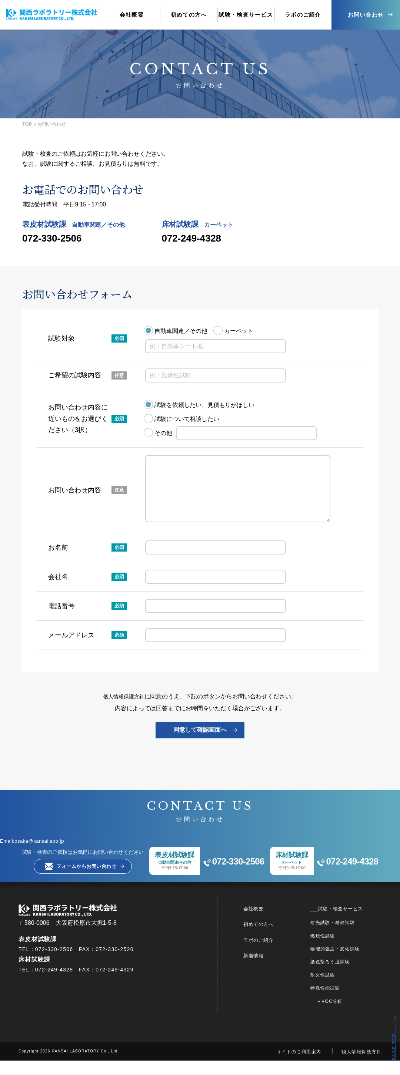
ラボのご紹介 (273, 954)
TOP (27, 124)
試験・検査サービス (344, 923)
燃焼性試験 (331, 950)
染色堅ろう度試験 (339, 976)
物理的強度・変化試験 (344, 963)
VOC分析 (340, 1015)
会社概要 (267, 923)
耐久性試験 (331, 989)
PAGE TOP (394, 1047)
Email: (42, 854)
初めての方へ (273, 938)
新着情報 (267, 970)
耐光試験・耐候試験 (341, 937)
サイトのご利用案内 (299, 1066)
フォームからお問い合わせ (75, 880)
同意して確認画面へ (200, 743)
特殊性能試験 (334, 1002)
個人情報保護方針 (123, 710)
